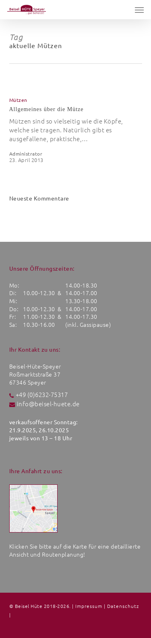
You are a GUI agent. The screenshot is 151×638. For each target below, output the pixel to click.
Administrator (26, 154)
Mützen (18, 100)
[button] (139, 10)
